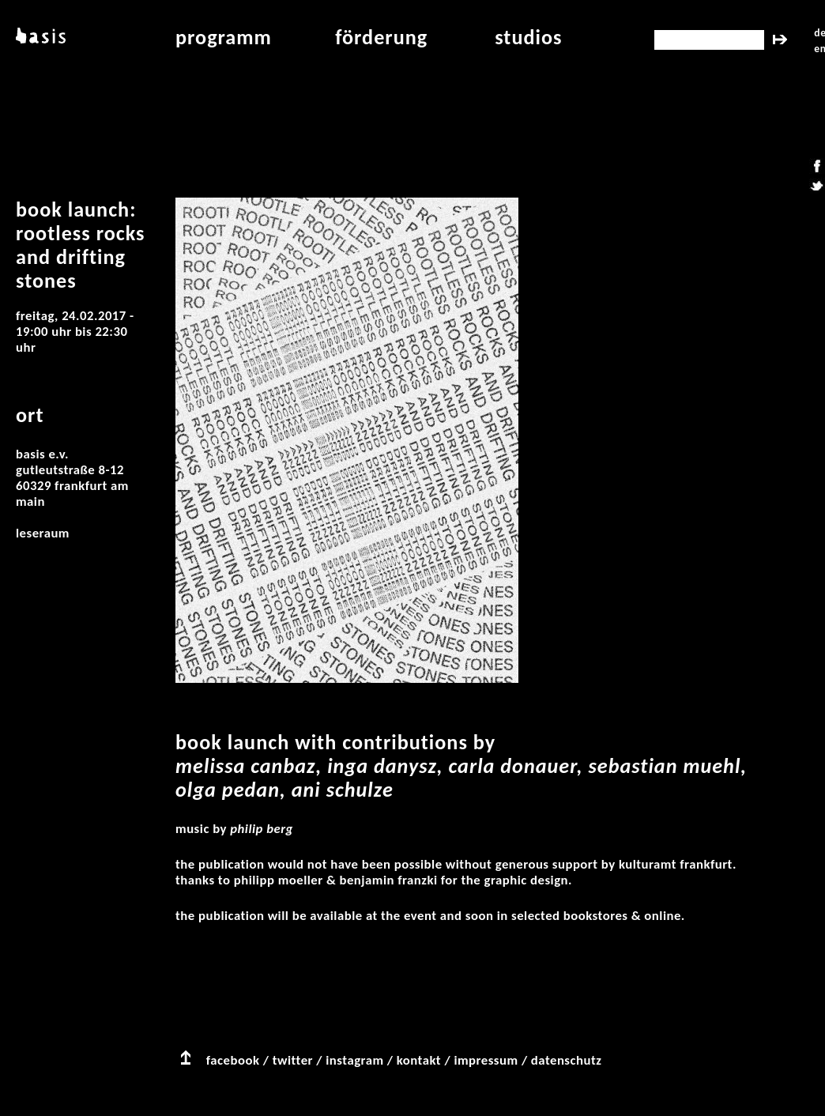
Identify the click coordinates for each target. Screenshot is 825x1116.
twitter (293, 1060)
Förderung (381, 37)
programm (223, 37)
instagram (354, 1060)
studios (528, 37)
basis (39, 37)
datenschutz (566, 1060)
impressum (486, 1060)
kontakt (419, 1060)
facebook (233, 1060)
